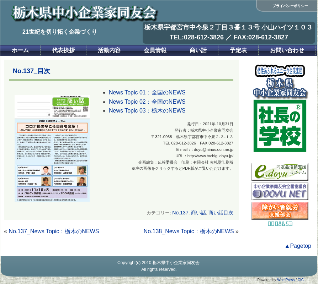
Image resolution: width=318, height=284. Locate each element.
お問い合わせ (287, 50)
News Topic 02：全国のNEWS (147, 102)
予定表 (238, 50)
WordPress (286, 280)
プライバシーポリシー (290, 6)
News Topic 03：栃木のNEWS (147, 111)
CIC (301, 280)
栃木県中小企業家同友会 (176, 262)
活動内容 (109, 50)
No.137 (180, 212)
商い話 (198, 50)
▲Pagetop (298, 246)
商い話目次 (220, 212)
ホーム (20, 50)
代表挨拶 (63, 50)
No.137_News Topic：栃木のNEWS (54, 231)
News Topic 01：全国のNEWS (147, 92)
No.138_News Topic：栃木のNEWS (189, 231)
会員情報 (155, 50)
